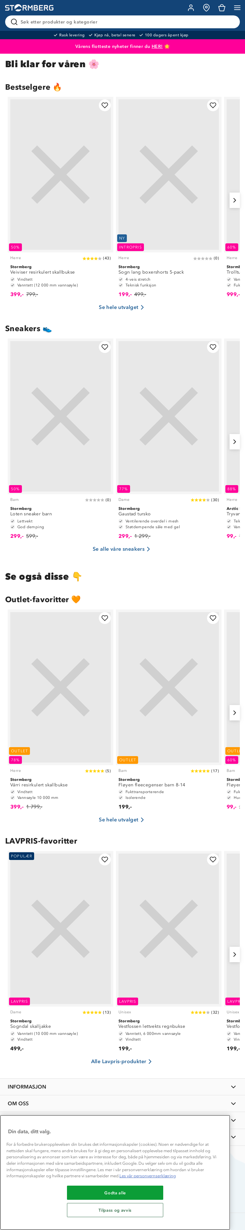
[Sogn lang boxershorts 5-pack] (168, 200)
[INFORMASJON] (122, 1087)
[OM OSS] (122, 1103)
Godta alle (115, 1192)
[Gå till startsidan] (29, 8)
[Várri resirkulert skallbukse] (60, 713)
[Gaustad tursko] (168, 442)
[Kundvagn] (222, 7)
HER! (157, 46)
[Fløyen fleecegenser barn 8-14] (168, 713)
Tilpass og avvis (115, 1210)
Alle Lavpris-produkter (122, 1061)
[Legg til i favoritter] (105, 105)
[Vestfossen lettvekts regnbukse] (168, 954)
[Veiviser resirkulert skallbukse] (60, 200)
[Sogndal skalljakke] (60, 954)
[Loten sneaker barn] (60, 442)
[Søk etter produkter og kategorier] (124, 22)
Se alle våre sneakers (122, 549)
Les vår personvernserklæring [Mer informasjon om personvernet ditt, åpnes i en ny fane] (147, 1175)
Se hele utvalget (122, 307)
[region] (115, 1172)
